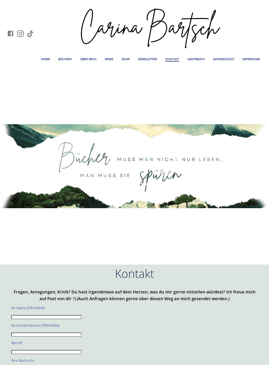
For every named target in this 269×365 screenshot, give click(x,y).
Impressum (251, 59)
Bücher (65, 59)
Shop (126, 59)
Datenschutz (223, 59)
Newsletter (147, 59)
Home (45, 59)
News (109, 59)
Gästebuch (196, 59)
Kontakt (172, 59)
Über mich (88, 59)
